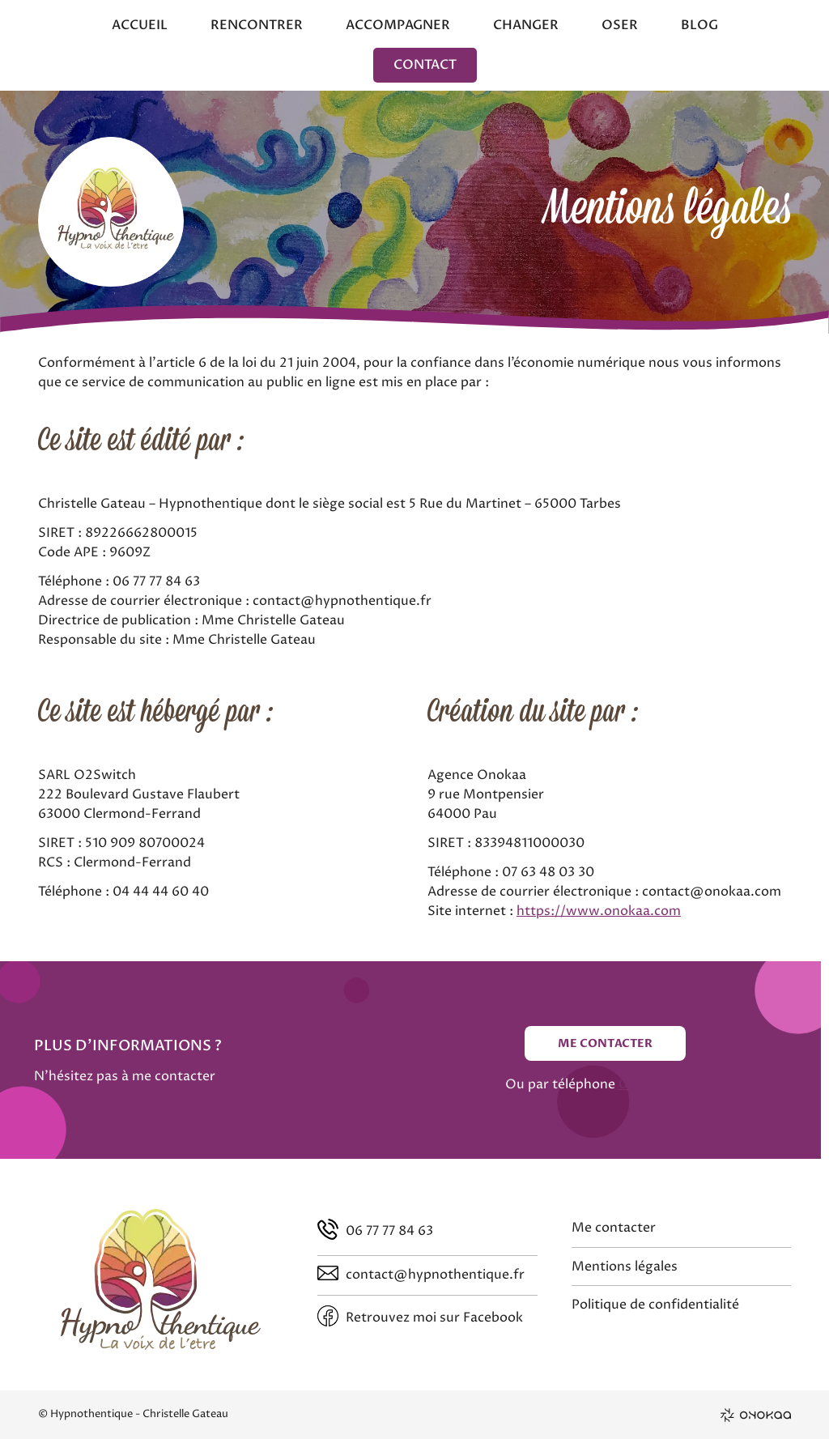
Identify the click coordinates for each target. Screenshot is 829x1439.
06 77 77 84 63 (662, 1084)
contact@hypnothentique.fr (435, 1275)
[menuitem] (139, 28)
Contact (425, 65)
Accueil (140, 25)
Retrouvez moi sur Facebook (434, 1317)
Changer (526, 25)
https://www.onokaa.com (599, 911)
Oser (620, 25)
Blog (699, 25)
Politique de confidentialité (655, 1304)
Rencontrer (256, 25)
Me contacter (605, 1043)
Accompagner (398, 25)
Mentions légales (625, 1266)
